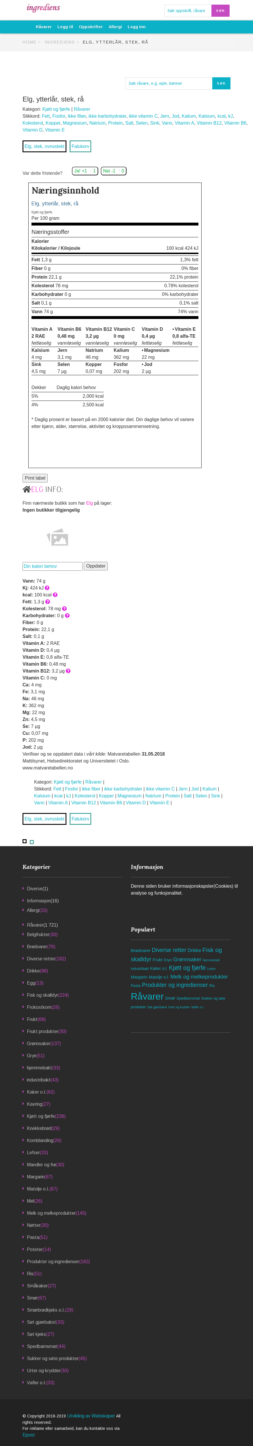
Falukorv (80, 146)
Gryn (31, 1055)
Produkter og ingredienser (53, 1261)
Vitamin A (184, 123)
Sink (154, 123)
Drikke (33, 970)
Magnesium (75, 123)
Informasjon (39, 900)
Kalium (189, 116)
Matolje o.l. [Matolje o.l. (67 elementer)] (159, 977)
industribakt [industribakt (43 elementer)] (140, 969)
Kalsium (206, 116)
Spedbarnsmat (42, 1346)
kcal (221, 116)
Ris (30, 1273)
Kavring (34, 1104)
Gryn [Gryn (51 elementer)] (168, 960)
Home (30, 42)
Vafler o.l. (36, 1382)
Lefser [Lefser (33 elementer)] (211, 968)
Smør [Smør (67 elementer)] (170, 998)
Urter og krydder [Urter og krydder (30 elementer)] (179, 1007)
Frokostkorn (39, 1007)
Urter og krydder (43, 1370)
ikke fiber (77, 116)
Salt (129, 123)
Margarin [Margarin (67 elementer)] (139, 977)
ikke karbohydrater (108, 116)
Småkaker (37, 1285)
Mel (30, 1201)
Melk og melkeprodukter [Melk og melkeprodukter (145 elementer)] (199, 977)
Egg (31, 983)
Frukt (32, 1019)
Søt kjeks (36, 1334)
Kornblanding (40, 1140)
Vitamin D (32, 129)
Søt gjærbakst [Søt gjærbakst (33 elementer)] (157, 1007)
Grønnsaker (38, 1043)
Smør (32, 1297)
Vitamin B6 (235, 123)
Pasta (33, 1237)
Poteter (35, 1249)
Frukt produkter (42, 1031)
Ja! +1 (85, 170)
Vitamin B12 (209, 123)
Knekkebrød (39, 1128)
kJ (230, 116)
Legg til (65, 27)
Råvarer (44, 27)
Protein (115, 123)
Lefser (33, 1152)
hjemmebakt (39, 1067)
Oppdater (95, 566)
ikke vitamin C (143, 116)
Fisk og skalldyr (42, 995)
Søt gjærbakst (41, 1322)
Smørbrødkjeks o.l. (46, 1310)
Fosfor (58, 116)
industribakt (39, 1079)
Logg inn (137, 27)
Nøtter (33, 1225)
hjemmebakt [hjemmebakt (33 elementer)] (210, 960)
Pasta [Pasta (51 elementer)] (136, 985)
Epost (29, 1434)
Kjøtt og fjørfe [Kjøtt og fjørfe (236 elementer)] (187, 967)
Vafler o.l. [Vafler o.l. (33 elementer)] (197, 1007)
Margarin (35, 1176)
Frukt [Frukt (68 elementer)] (158, 959)
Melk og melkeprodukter (51, 1213)
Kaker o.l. (36, 1092)
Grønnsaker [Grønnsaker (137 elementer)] (187, 959)
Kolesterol (33, 123)
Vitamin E (55, 129)
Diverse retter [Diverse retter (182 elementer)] (169, 950)
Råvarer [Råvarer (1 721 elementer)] (147, 996)
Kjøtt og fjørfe (56, 109)
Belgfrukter (38, 934)
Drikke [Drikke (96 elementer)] (194, 950)
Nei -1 (113, 170)
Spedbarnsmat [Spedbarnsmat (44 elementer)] (188, 998)
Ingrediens (59, 42)
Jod (175, 116)
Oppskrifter (91, 27)
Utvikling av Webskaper (91, 1415)
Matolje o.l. (38, 1188)
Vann (167, 123)
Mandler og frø (41, 1164)
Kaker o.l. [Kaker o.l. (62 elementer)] (159, 968)
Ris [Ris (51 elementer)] (212, 985)
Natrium (97, 123)
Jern (164, 116)
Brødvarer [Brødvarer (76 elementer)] (140, 950)
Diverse (34, 888)
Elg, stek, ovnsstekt (44, 146)
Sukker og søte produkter (53, 1358)
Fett (46, 116)
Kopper (53, 123)
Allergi (115, 27)
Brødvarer (37, 946)
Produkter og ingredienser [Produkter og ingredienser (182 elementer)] (175, 985)
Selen (142, 123)
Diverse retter (41, 958)
